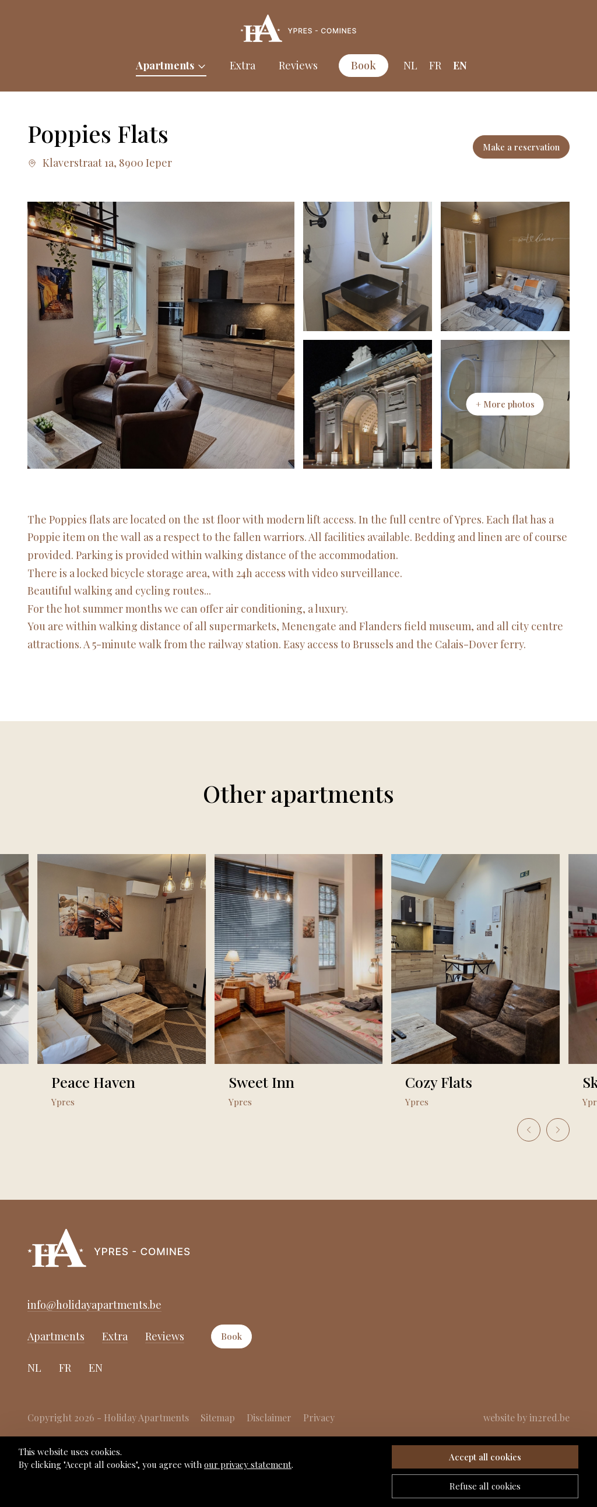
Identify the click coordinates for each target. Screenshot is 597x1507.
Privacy (319, 1417)
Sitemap (218, 1417)
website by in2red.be (526, 1417)
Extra (242, 65)
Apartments (165, 65)
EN (460, 65)
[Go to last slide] (528, 1129)
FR (435, 65)
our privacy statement (248, 1464)
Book (363, 65)
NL (410, 65)
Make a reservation (521, 147)
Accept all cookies (485, 1457)
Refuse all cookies (485, 1486)
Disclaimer (269, 1417)
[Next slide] (558, 1129)
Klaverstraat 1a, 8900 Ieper (99, 163)
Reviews (298, 65)
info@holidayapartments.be (94, 1305)
